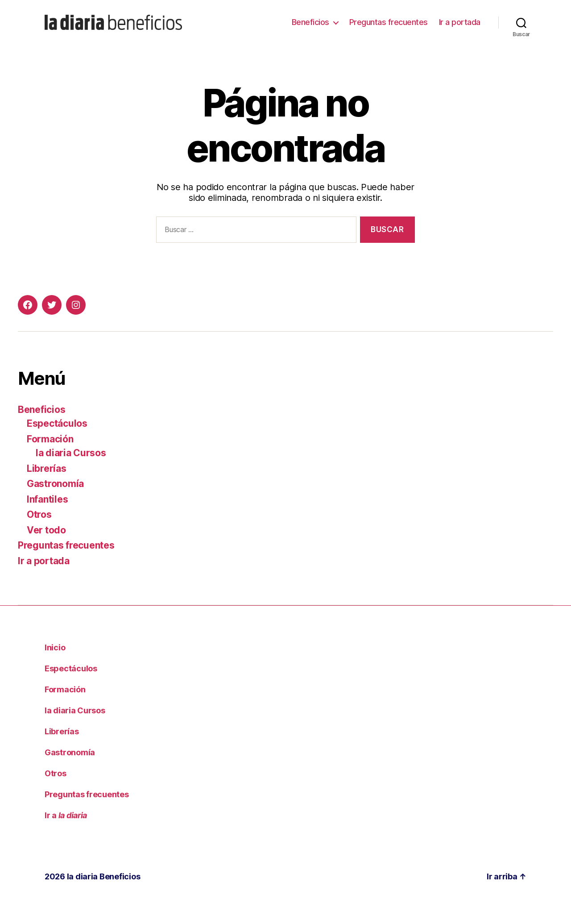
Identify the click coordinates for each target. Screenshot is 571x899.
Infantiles (47, 499)
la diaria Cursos (71, 452)
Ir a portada (459, 22)
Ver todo (46, 530)
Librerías (46, 468)
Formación (50, 439)
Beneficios (310, 22)
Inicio (55, 647)
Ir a (66, 815)
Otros (39, 514)
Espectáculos (57, 423)
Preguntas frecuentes (388, 22)
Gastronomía (55, 483)
